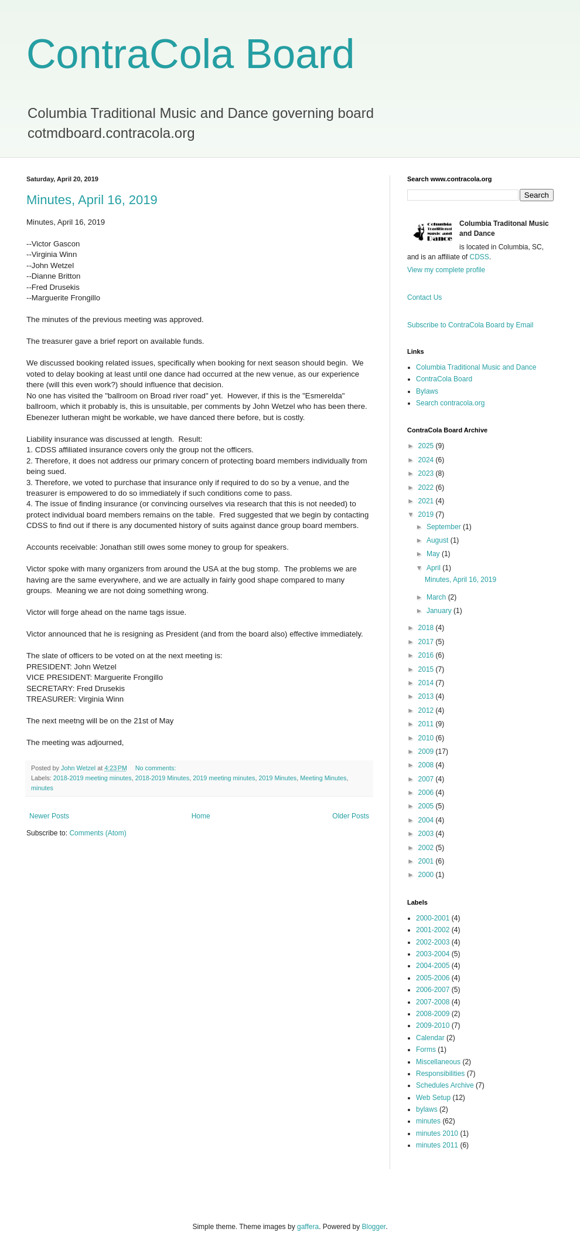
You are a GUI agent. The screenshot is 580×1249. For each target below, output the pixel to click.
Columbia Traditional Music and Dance (476, 367)
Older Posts (350, 816)
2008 (427, 765)
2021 (427, 501)
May (434, 554)
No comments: (156, 767)
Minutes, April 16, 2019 (92, 199)
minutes (42, 787)
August (439, 540)
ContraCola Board (190, 54)
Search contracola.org (450, 403)
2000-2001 (432, 918)
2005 (427, 806)
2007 (427, 779)
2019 (427, 514)
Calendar (430, 1038)
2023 (427, 473)
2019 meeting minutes (224, 777)
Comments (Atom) (97, 833)
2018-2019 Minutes (162, 777)
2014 (427, 683)
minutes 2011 (437, 1145)
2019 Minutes (277, 777)
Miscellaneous (438, 1062)
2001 (427, 861)
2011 (427, 724)
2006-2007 (432, 990)
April (434, 568)
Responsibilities (440, 1073)
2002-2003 (432, 942)
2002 (427, 848)
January (440, 611)
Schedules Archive (445, 1085)
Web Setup (433, 1098)
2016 (427, 655)
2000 (427, 875)
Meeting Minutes (323, 777)
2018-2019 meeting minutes (92, 777)
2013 (427, 696)
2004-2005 (432, 966)
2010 (427, 738)
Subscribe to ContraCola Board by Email (470, 325)
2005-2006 (432, 978)
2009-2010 (432, 1025)
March (437, 597)
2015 (427, 669)
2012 (427, 710)
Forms (426, 1049)
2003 (427, 834)
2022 (427, 487)
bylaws (427, 1109)
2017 (427, 642)
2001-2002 (432, 930)
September (445, 527)
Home (201, 816)
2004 (427, 820)
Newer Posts (49, 816)
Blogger (374, 1227)
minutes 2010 (437, 1133)
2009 (427, 751)
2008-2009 (432, 1014)
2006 (427, 792)
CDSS (479, 257)
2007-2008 (432, 1002)
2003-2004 (432, 954)
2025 (427, 446)
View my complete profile (446, 270)
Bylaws (427, 391)
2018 (427, 628)
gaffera (308, 1227)
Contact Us (424, 297)
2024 (427, 460)
